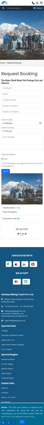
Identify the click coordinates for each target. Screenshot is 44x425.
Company (4, 392)
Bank (4, 159)
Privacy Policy (10, 416)
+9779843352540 (11, 306)
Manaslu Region (7, 368)
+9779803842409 (26, 306)
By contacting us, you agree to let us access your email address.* (22, 164)
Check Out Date (7, 127)
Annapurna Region (8, 359)
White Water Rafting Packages (12, 344)
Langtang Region (7, 378)
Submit (5, 171)
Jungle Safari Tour (7, 340)
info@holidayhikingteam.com (14, 311)
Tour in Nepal (6, 349)
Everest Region (7, 364)
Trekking (4, 331)
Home (2, 63)
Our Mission (5, 402)
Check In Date (7, 120)
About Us (4, 388)
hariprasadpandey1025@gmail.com (14, 316)
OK (22, 422)
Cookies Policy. (29, 416)
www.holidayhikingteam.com (14, 320)
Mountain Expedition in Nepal (12, 335)
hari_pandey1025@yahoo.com (12, 313)
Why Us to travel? (8, 397)
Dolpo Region (6, 373)
